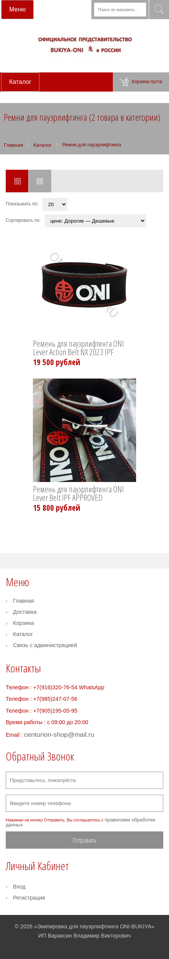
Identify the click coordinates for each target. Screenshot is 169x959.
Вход (19, 887)
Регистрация (29, 898)
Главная (23, 601)
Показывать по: (22, 204)
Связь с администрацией (45, 645)
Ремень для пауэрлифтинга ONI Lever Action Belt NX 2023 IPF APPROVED (78, 348)
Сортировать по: (23, 220)
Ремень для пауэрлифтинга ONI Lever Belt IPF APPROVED (78, 494)
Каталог (23, 634)
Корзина (23, 623)
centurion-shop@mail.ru (59, 734)
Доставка (25, 612)
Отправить (84, 840)
